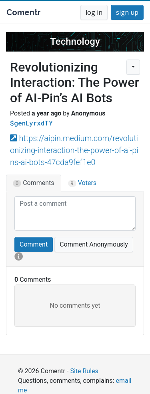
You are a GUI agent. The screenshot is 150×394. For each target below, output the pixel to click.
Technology (75, 41)
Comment (34, 244)
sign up (127, 12)
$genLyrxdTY (31, 123)
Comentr (23, 12)
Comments (33, 183)
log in (94, 12)
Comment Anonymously (94, 244)
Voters (82, 183)
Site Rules (84, 371)
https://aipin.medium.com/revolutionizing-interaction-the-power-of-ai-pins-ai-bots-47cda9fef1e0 (74, 150)
